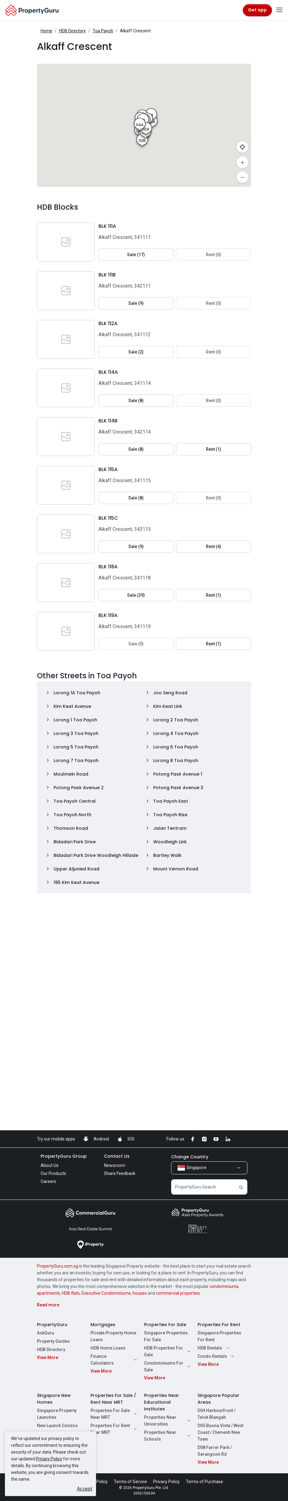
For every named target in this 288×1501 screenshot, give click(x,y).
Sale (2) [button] (136, 351)
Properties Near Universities (168, 1420)
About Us (49, 1165)
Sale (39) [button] (136, 595)
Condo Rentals (217, 1356)
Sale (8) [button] (136, 400)
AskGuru (45, 1332)
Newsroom (114, 1165)
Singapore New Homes (54, 1398)
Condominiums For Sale (168, 1366)
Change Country (189, 1157)
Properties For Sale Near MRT (114, 1414)
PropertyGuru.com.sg (57, 1266)
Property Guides (53, 1341)
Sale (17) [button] (136, 254)
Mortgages (102, 1324)
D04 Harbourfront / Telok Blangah (216, 1414)
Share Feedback (119, 1173)
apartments (48, 1293)
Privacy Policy (49, 1458)
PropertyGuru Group (64, 1156)
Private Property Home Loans (113, 1336)
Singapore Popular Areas (218, 1398)
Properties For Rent (219, 1324)
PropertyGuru (52, 1324)
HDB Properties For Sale (168, 1351)
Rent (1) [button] (213, 449)
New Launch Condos (57, 1425)
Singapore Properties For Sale (166, 1336)
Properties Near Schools (168, 1436)
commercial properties (178, 1293)
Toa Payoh (103, 30)
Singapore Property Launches (57, 1414)
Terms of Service (130, 1481)
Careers (48, 1181)
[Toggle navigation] (279, 10)
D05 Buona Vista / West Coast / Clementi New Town (220, 1432)
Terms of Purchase (204, 1481)
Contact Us (117, 1156)
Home (46, 30)
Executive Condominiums (106, 1293)
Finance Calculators (114, 1360)
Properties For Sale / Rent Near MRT (113, 1398)
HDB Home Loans (108, 1348)
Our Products (53, 1173)
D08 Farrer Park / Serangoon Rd (215, 1451)
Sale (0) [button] (136, 643)
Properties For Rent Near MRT (114, 1429)
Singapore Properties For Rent (219, 1336)
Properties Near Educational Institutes (161, 1402)
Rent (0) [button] (213, 254)
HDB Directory (72, 30)
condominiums (224, 1286)
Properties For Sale (165, 1324)
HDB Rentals (214, 1348)
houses (140, 1293)
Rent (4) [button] (213, 546)
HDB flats (71, 1293)
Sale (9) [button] (136, 303)
